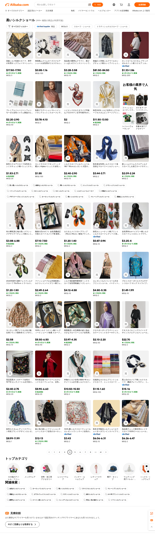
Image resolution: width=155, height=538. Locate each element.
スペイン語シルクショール (40, 500)
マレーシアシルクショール (98, 197)
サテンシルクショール (70, 494)
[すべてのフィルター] (18, 26)
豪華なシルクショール (16, 500)
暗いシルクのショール (74, 197)
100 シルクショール (39, 191)
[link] (151, 513)
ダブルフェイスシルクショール (43, 494)
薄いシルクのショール (66, 185)
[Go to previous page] (49, 452)
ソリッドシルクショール (16, 191)
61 (101, 452)
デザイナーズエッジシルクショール (20, 197)
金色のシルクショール (16, 489)
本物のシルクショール (108, 191)
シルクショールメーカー (84, 191)
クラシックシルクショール (114, 185)
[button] (89, 4)
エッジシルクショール (89, 185)
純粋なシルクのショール (43, 185)
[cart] (122, 5)
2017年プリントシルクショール (117, 494)
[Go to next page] (106, 452)
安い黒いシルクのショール (17, 185)
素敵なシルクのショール (124, 197)
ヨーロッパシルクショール (49, 197)
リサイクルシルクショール (89, 489)
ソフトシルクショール (117, 500)
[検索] (97, 5)
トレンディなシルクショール (67, 500)
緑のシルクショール (92, 494)
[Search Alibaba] (61, 4)
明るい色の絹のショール (93, 500)
